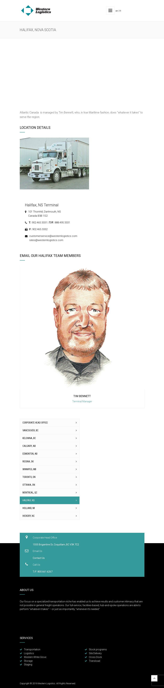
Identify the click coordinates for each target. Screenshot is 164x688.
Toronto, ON (29, 477)
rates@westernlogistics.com (46, 240)
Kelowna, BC (29, 438)
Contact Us (39, 558)
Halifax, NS (29, 500)
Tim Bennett (82, 396)
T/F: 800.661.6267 (42, 571)
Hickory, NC (29, 515)
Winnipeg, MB (29, 469)
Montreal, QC (30, 492)
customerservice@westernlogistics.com (53, 236)
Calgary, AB (29, 446)
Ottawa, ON (29, 484)
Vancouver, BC (30, 430)
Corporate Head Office (35, 422)
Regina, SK (28, 461)
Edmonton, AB (30, 453)
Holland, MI (29, 508)
